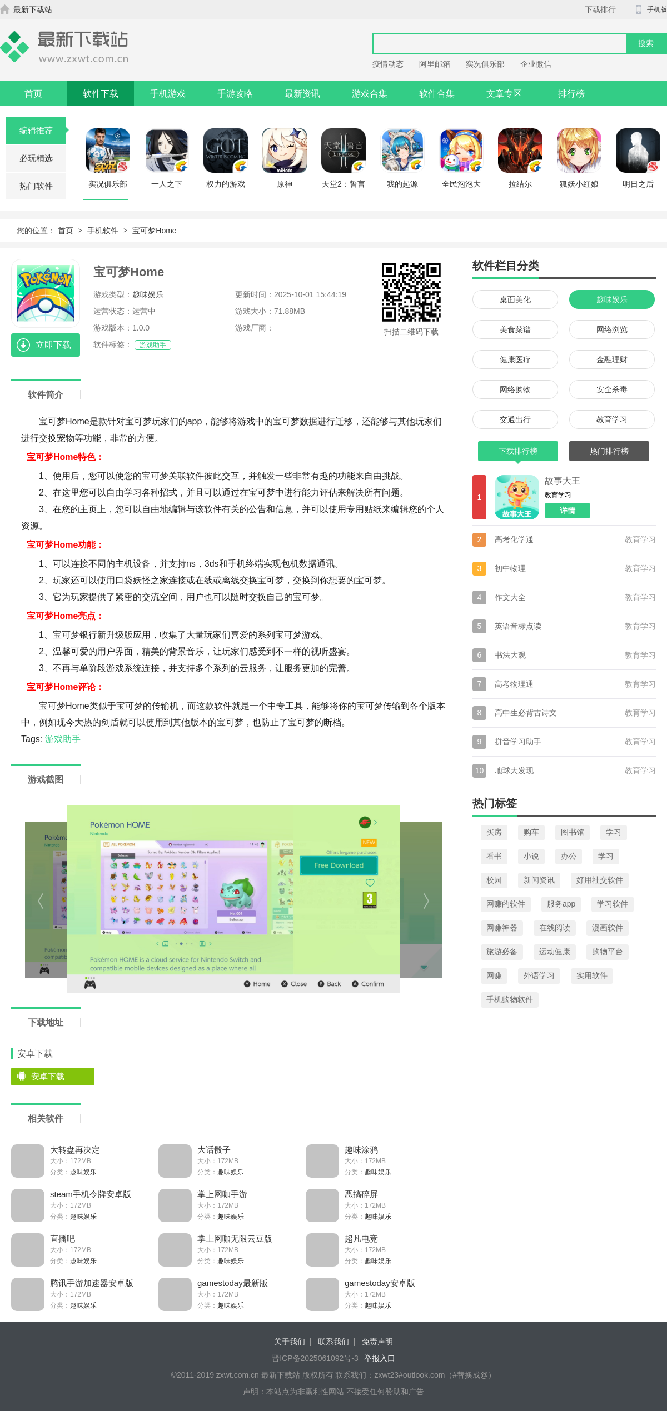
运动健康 (554, 951)
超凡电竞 (361, 1238)
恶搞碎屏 (361, 1194)
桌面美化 (515, 299)
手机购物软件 (509, 999)
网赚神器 (501, 927)
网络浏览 (612, 329)
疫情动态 (388, 63)
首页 (33, 93)
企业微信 (535, 63)
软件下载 (100, 93)
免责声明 (377, 1341)
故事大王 (562, 481)
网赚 (494, 975)
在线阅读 (554, 927)
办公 (568, 856)
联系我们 (333, 1341)
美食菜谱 (515, 329)
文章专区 (504, 93)
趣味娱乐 (147, 294)
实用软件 (592, 975)
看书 (494, 856)
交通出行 (515, 419)
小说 (531, 856)
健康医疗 (515, 359)
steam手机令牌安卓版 (90, 1194)
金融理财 (612, 359)
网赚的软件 (505, 903)
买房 (494, 832)
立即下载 (53, 344)
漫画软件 (607, 927)
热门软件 (36, 186)
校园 (494, 879)
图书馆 (572, 832)
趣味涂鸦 (361, 1149)
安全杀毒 (612, 389)
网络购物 (515, 389)
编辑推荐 (43, 130)
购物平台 (607, 951)
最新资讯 (302, 93)
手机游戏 (168, 93)
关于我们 (289, 1341)
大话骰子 (214, 1149)
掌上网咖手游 (222, 1194)
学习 (613, 832)
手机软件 (102, 230)
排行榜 (571, 93)
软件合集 (437, 93)
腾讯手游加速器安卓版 (91, 1283)
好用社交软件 (599, 879)
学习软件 (612, 903)
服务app (561, 903)
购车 (531, 832)
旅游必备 (501, 951)
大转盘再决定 (75, 1149)
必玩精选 (36, 158)
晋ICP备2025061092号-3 (315, 1358)
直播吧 (62, 1238)
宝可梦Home (154, 230)
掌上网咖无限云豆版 (234, 1238)
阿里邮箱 (434, 63)
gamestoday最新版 (232, 1283)
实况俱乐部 (485, 63)
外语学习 (539, 975)
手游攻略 (235, 93)
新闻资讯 (539, 879)
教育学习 (612, 419)
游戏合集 (369, 93)
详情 (567, 510)
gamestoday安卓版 (380, 1283)
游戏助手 (153, 345)
